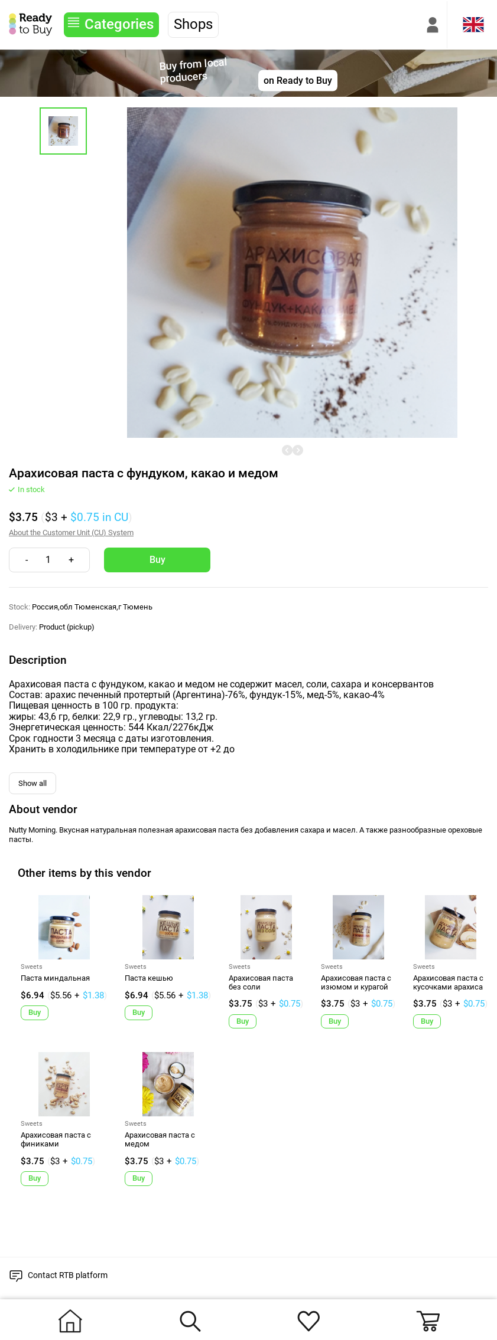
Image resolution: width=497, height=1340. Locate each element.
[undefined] (287, 450)
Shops (193, 24)
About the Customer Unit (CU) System (71, 533)
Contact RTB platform (68, 1275)
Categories (119, 24)
